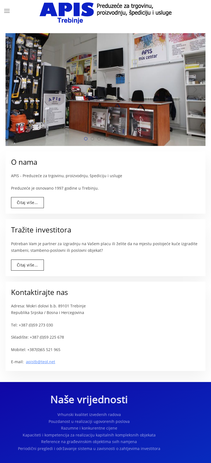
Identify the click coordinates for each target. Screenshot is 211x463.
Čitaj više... (27, 202)
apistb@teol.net (40, 361)
